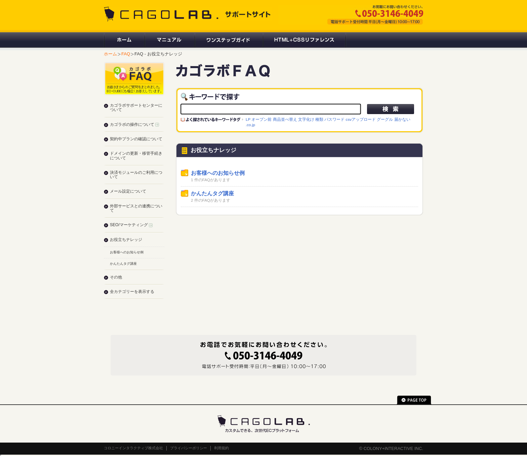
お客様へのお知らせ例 (218, 173)
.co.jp (250, 124)
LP (248, 119)
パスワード (334, 119)
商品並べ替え (285, 119)
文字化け (306, 119)
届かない (402, 119)
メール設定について (128, 191)
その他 (116, 277)
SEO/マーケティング (131, 224)
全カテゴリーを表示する (132, 291)
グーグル (385, 119)
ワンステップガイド (228, 40)
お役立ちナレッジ (126, 239)
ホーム (124, 40)
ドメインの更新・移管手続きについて (136, 155)
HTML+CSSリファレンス (304, 40)
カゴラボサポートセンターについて (136, 107)
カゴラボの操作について (134, 124)
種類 (319, 119)
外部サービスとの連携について (136, 208)
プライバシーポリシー (188, 448)
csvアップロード (361, 119)
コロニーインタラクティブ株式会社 (133, 448)
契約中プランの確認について (136, 139)
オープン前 (261, 119)
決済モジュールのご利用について (136, 174)
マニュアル (169, 40)
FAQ (125, 53)
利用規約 (221, 448)
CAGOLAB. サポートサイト (188, 14)
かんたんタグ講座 (212, 193)
